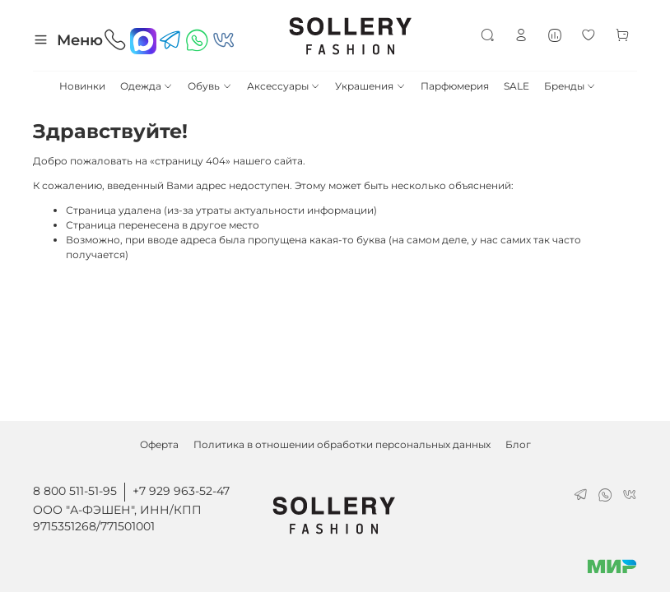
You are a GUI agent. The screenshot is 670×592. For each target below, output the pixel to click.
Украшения (370, 86)
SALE (516, 86)
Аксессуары (283, 86)
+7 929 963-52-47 (181, 490)
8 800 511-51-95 (75, 490)
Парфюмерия (455, 86)
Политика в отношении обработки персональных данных (342, 444)
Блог (518, 444)
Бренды (570, 86)
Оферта (159, 444)
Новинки (82, 86)
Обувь (209, 86)
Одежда (146, 86)
